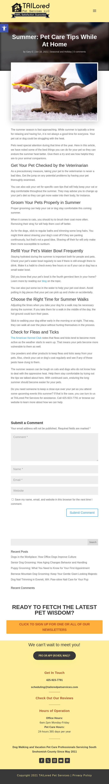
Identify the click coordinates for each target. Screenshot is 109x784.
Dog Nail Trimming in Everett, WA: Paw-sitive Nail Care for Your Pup (49, 579)
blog (44, 281)
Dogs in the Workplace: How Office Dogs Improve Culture (43, 557)
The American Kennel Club (26, 338)
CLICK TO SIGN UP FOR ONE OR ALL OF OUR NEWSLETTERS (54, 626)
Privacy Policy (82, 775)
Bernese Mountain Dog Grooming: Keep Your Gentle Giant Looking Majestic (54, 574)
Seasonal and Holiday (61, 51)
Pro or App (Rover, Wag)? (54, 655)
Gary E (29, 51)
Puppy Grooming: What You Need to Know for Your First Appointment (50, 568)
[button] (4, 28)
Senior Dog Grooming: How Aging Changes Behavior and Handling (49, 562)
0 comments (80, 51)
